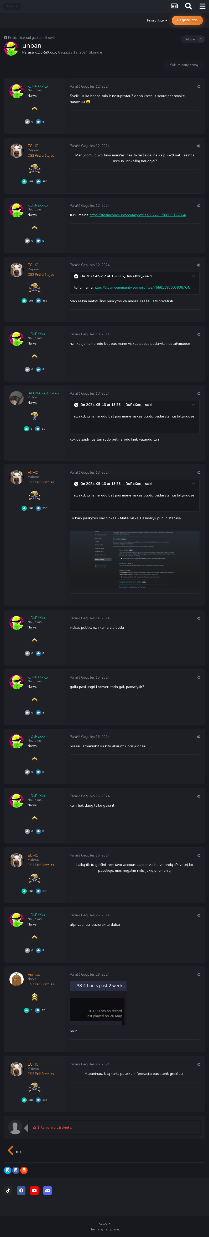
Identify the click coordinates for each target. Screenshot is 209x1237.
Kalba (105, 1223)
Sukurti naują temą (184, 65)
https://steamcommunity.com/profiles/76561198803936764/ (138, 215)
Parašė (90, 86)
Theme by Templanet (104, 1229)
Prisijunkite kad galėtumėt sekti (31, 37)
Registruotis (187, 20)
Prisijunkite (157, 20)
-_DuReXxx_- (45, 52)
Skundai (95, 52)
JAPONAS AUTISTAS (43, 393)
